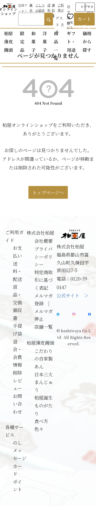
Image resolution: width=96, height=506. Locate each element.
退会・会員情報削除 (17, 357)
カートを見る (84, 20)
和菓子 (33, 41)
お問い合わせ (17, 404)
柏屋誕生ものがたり (43, 405)
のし (17, 442)
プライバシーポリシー (43, 256)
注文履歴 (68, 8)
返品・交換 (17, 294)
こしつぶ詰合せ (40, 10)
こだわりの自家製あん (43, 359)
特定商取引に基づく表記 (43, 280)
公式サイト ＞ (73, 295)
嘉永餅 (31, 10)
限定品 (22, 41)
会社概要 (43, 240)
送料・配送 (17, 271)
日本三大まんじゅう (43, 382)
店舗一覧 (43, 326)
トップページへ (48, 192)
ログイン (87, 6)
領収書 (53, 10)
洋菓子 (44, 41)
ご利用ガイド (61, 10)
